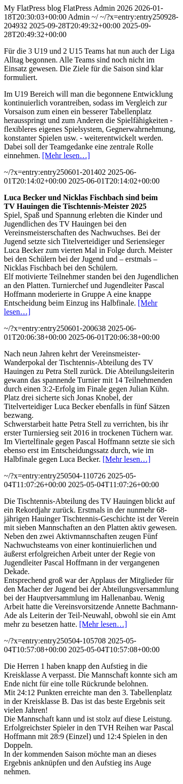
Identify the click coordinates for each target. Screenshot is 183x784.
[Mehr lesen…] (66, 155)
